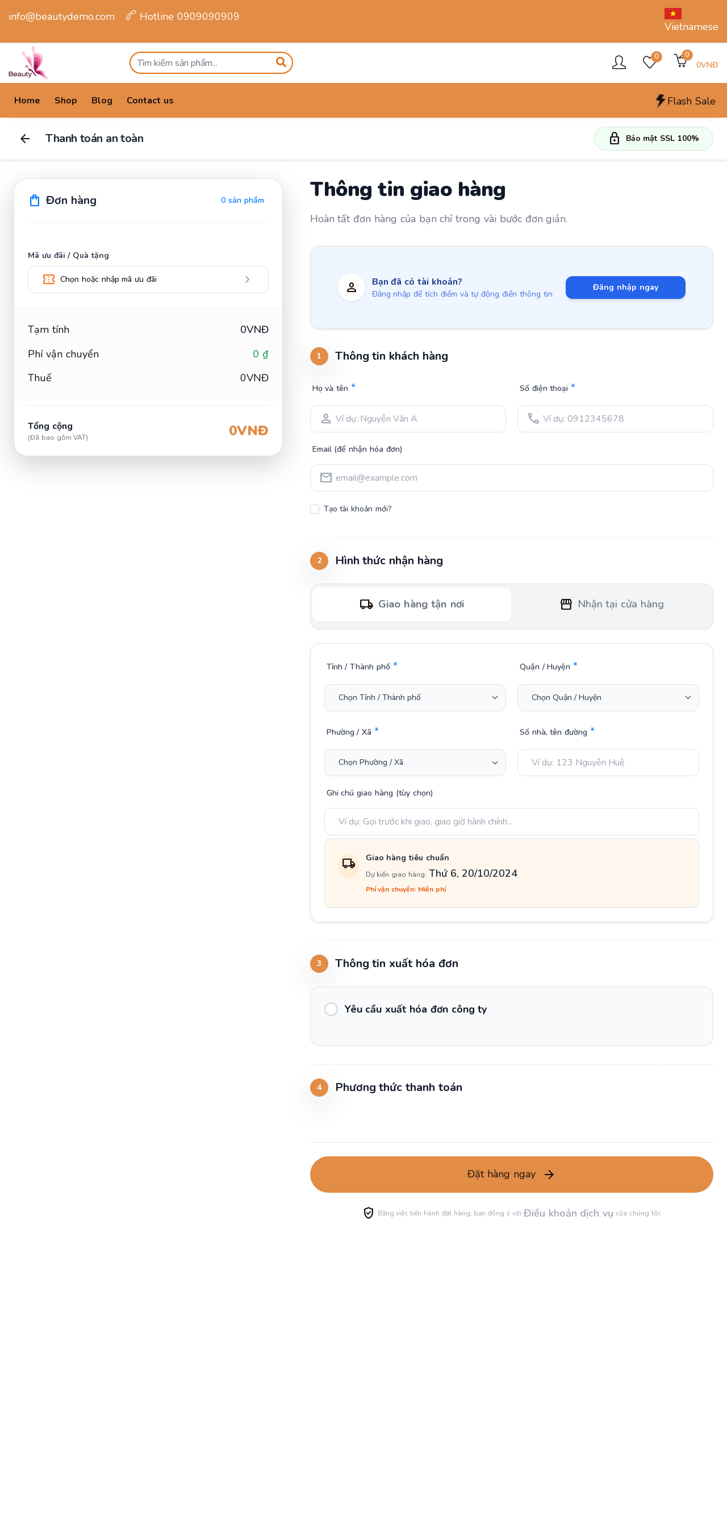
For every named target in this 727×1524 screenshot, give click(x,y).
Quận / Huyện (549, 666)
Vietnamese (691, 21)
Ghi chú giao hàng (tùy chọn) (380, 793)
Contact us (150, 100)
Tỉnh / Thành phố (362, 666)
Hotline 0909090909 (183, 16)
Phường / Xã (353, 731)
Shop (66, 100)
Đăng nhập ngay (625, 287)
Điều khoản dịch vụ (568, 1213)
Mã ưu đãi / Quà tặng (68, 255)
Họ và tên (334, 387)
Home (27, 100)
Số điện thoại (547, 387)
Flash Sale (684, 101)
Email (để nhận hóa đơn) (357, 449)
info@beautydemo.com (62, 16)
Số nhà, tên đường (557, 731)
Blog (101, 100)
